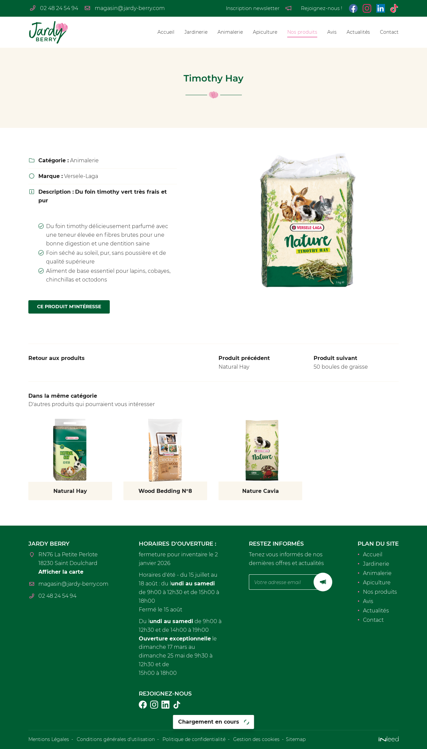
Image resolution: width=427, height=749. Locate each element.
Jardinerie (195, 32)
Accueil (165, 32)
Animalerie (230, 32)
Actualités (358, 32)
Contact (389, 32)
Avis (332, 32)
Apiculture (265, 32)
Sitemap (296, 739)
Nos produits (302, 32)
